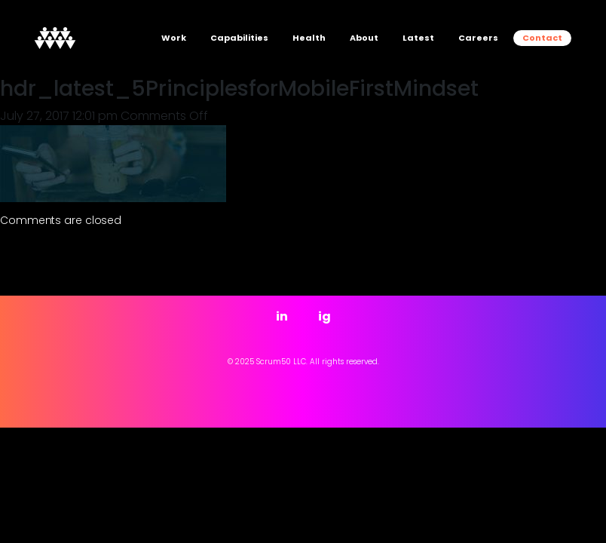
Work (173, 38)
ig (324, 316)
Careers (478, 38)
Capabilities (239, 38)
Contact (542, 38)
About (364, 38)
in (282, 316)
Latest (418, 38)
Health (309, 38)
